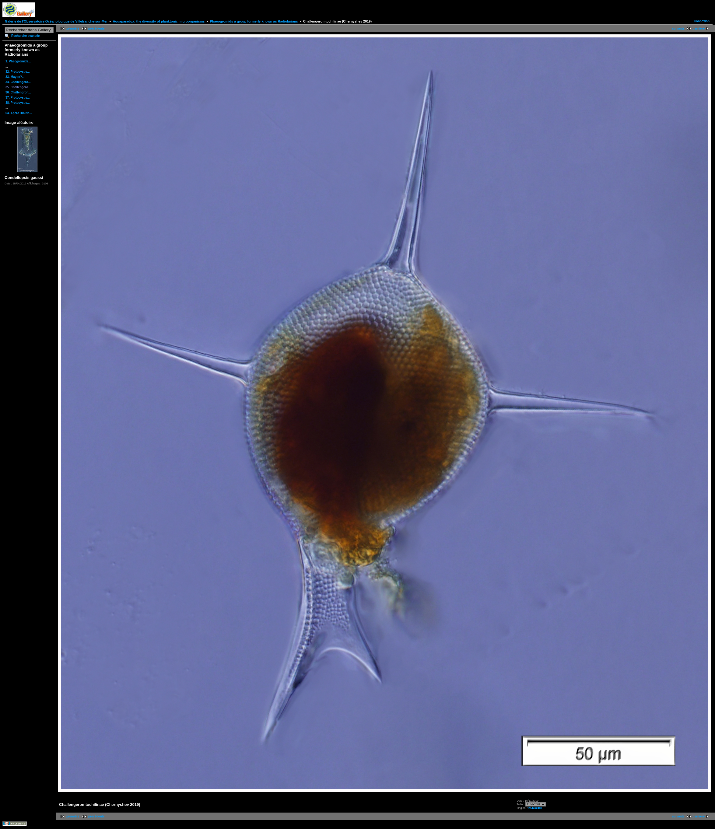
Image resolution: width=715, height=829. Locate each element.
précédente (96, 28)
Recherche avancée (25, 35)
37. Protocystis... (17, 97)
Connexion (702, 21)
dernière (699, 28)
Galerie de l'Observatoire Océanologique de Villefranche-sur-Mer (56, 21)
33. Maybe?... (14, 77)
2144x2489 (535, 808)
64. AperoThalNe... (18, 113)
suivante (678, 28)
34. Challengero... (18, 82)
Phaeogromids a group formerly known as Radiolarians (254, 21)
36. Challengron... (18, 92)
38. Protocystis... (17, 102)
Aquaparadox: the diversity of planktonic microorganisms (159, 21)
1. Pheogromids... (18, 61)
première (72, 28)
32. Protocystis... (17, 71)
